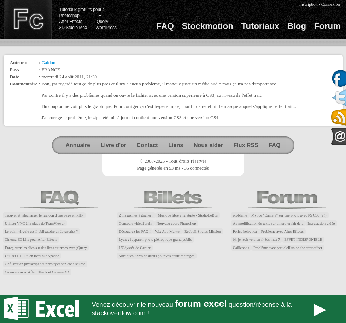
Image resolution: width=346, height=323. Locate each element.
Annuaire (78, 145)
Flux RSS (245, 145)
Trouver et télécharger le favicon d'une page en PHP (44, 215)
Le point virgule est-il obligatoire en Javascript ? (41, 231)
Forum (327, 26)
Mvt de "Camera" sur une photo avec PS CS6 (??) (289, 215)
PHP (100, 15)
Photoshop (69, 15)
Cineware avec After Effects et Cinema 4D (37, 272)
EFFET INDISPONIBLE (303, 240)
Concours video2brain (135, 223)
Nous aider (208, 145)
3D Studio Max (73, 27)
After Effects (70, 21)
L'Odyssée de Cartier (135, 248)
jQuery (102, 21)
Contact (147, 145)
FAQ (165, 26)
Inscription (308, 4)
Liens (175, 145)
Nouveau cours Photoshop (176, 223)
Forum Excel (173, 309)
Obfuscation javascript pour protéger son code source (45, 264)
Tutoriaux (260, 26)
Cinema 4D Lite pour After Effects (31, 240)
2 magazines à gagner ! (136, 215)
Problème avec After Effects (282, 231)
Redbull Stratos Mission (202, 231)
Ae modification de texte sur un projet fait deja (268, 223)
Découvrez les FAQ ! (135, 231)
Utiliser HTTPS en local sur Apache (32, 256)
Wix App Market (167, 231)
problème (240, 215)
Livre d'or (113, 145)
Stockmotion (207, 26)
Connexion (330, 4)
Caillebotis (241, 248)
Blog (296, 26)
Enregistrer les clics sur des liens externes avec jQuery (46, 248)
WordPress (106, 27)
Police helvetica (245, 231)
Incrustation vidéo (321, 223)
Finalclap (28, 19)
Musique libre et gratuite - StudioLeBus (188, 215)
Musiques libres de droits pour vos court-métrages (156, 256)
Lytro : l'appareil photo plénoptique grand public (155, 240)
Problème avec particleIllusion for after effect (287, 248)
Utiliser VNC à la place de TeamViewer (35, 223)
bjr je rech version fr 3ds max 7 (256, 240)
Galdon (48, 62)
